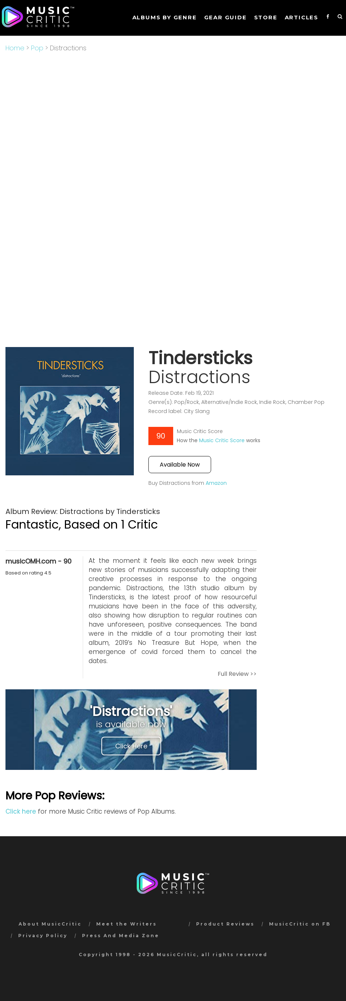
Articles (301, 17)
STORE (265, 17)
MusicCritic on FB (300, 924)
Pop (37, 47)
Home (14, 47)
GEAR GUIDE (225, 17)
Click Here (131, 746)
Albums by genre (164, 17)
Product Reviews (225, 924)
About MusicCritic (50, 924)
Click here (20, 811)
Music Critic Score (222, 440)
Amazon (216, 483)
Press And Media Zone (120, 935)
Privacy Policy (42, 935)
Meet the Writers (126, 924)
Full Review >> (237, 674)
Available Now (180, 464)
